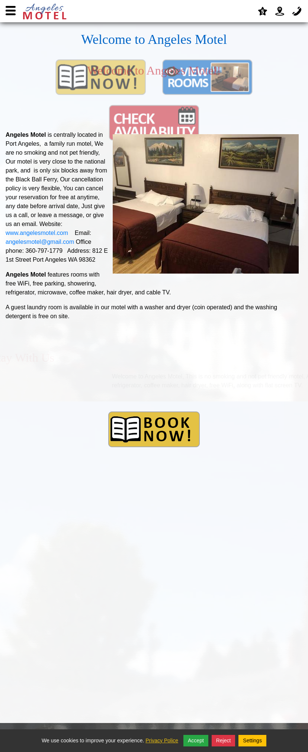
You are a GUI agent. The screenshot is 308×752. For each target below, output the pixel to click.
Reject (223, 740)
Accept (196, 740)
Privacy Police (161, 740)
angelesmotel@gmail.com (40, 242)
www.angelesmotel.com (37, 233)
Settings (252, 740)
